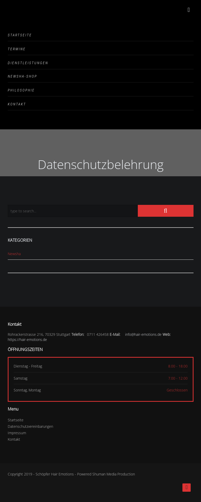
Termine (17, 49)
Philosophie (21, 90)
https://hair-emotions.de (27, 339)
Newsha (14, 253)
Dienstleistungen (28, 63)
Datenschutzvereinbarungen (30, 426)
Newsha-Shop (22, 76)
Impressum (17, 432)
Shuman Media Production (113, 474)
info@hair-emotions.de (143, 334)
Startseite (20, 35)
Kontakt (17, 104)
